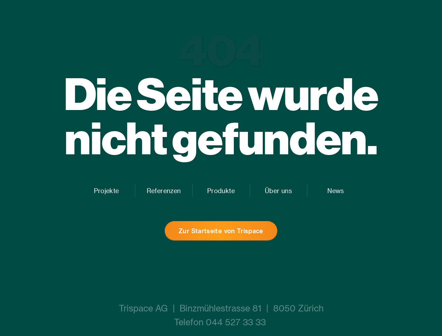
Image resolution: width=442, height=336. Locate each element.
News (335, 190)
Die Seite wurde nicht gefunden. (221, 115)
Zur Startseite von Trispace (221, 230)
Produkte (221, 190)
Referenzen (164, 190)
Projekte (106, 190)
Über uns (278, 190)
